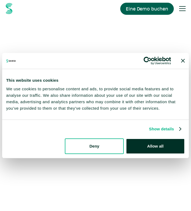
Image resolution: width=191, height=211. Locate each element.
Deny (95, 146)
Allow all (155, 146)
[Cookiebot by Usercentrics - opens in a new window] (147, 61)
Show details (161, 129)
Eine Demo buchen (147, 9)
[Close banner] (183, 61)
